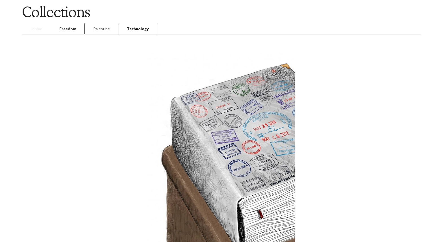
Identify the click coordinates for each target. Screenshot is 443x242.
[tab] (36, 28)
